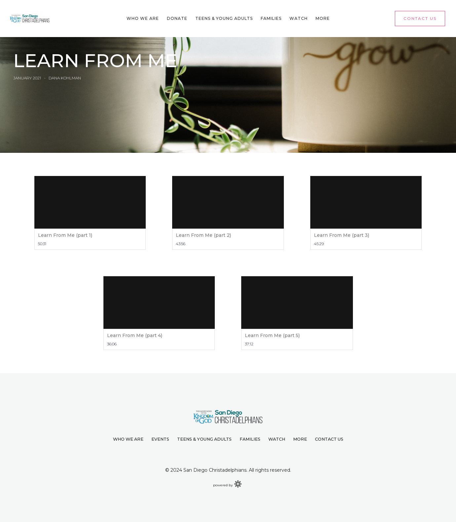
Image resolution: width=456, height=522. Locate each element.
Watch (298, 18)
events (160, 439)
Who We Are (143, 18)
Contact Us (329, 439)
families (250, 439)
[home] (30, 18)
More (323, 18)
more (300, 439)
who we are (128, 439)
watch (276, 439)
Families (271, 18)
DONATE (177, 18)
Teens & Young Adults (224, 18)
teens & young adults (204, 439)
